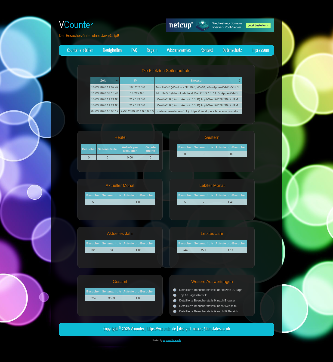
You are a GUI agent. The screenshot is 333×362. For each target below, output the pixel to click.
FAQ (134, 50)
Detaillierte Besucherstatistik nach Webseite (208, 306)
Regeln (152, 50)
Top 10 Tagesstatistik (193, 295)
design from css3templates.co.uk (204, 328)
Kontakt (207, 50)
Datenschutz (232, 50)
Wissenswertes (179, 50)
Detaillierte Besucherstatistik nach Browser (207, 300)
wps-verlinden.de (172, 340)
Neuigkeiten (112, 50)
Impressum (260, 50)
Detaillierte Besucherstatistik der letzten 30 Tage (210, 290)
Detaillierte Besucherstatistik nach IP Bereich (208, 311)
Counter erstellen (80, 50)
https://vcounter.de (161, 328)
